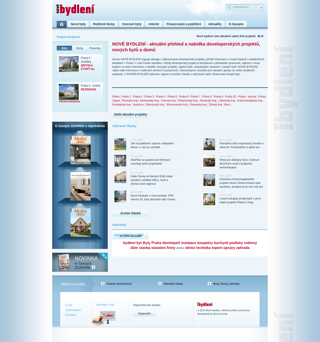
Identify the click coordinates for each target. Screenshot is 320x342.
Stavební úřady (173, 283)
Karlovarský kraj (149, 100)
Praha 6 (183, 96)
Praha (115, 96)
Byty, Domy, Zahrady (226, 283)
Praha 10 (230, 96)
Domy (79, 48)
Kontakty (70, 314)
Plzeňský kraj (130, 100)
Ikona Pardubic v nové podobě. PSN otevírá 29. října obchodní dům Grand (153, 197)
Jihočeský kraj (208, 100)
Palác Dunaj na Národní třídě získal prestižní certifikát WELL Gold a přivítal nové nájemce (152, 180)
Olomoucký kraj (155, 104)
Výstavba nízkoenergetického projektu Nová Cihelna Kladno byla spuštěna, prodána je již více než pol (241, 183)
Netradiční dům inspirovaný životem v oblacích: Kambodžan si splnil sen (242, 145)
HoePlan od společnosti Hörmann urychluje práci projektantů (150, 161)
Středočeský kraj (188, 100)
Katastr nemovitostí (119, 283)
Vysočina (138, 104)
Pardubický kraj (121, 104)
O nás (68, 305)
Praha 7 (195, 96)
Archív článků (130, 213)
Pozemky (95, 48)
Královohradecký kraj (249, 100)
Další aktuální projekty (130, 114)
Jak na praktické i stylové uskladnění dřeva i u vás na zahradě (152, 145)
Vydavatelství (73, 310)
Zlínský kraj (215, 104)
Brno (227, 104)
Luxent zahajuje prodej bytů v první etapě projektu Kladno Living (240, 200)
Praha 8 (207, 96)
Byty (64, 48)
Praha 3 (149, 96)
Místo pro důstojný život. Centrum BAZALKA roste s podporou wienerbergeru (239, 163)
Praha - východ (247, 96)
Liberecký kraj (226, 100)
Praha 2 (137, 96)
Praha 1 (126, 96)
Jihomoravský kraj (176, 104)
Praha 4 (160, 96)
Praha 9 (218, 96)
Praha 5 (172, 96)
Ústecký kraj (168, 100)
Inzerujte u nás (105, 304)
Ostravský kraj (198, 104)
